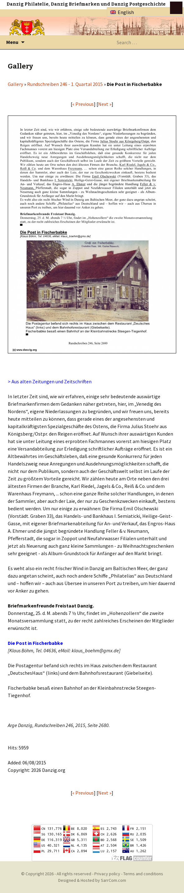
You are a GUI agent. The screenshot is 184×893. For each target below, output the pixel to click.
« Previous (83, 104)
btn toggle (176, 8)
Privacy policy (107, 873)
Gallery (15, 84)
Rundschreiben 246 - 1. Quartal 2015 (65, 84)
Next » (104, 104)
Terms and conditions (143, 873)
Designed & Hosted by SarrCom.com (92, 880)
